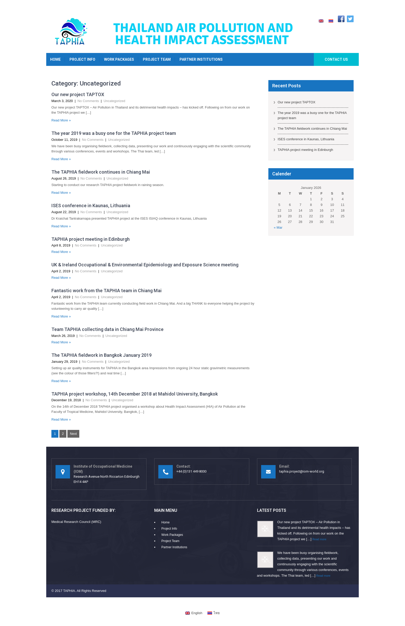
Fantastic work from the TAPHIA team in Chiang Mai (106, 290)
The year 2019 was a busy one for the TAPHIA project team (113, 133)
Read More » (61, 120)
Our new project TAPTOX (77, 94)
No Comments (88, 101)
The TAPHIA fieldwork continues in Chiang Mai (100, 172)
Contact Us (336, 59)
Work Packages (119, 59)
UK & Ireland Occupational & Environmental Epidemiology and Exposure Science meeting (144, 264)
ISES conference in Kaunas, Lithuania (90, 205)
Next (73, 434)
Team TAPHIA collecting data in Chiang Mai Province (107, 329)
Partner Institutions (201, 59)
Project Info (82, 59)
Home (55, 59)
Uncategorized (114, 101)
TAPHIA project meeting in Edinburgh (90, 239)
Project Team (157, 59)
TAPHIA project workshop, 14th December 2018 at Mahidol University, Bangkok (134, 394)
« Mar (278, 227)
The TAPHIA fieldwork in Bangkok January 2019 (101, 355)
